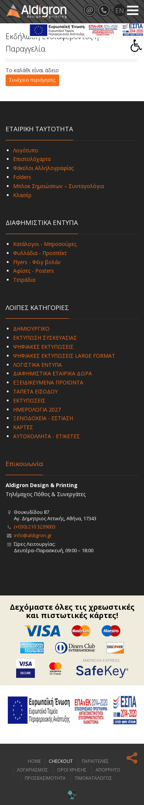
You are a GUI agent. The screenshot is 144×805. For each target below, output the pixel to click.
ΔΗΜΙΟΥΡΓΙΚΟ (31, 328)
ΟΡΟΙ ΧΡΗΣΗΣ (72, 770)
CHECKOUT (61, 761)
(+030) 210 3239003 (35, 526)
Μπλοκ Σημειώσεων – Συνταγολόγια (58, 186)
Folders (22, 177)
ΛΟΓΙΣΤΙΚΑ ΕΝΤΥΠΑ (37, 364)
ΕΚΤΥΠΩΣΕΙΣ (29, 400)
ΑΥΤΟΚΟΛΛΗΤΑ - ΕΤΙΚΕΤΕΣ (46, 436)
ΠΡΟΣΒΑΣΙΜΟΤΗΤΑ (45, 778)
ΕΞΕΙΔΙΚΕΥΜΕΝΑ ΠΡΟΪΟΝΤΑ (48, 382)
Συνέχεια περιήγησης (32, 80)
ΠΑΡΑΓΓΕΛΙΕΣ (95, 761)
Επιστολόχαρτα (32, 159)
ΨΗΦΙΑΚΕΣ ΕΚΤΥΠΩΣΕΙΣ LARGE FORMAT (64, 355)
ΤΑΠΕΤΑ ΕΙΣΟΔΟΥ (35, 391)
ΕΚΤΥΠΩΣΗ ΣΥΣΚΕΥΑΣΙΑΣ (45, 337)
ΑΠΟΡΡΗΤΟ (108, 770)
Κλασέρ (22, 195)
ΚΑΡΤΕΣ (23, 427)
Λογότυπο (25, 150)
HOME (34, 761)
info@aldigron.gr (33, 535)
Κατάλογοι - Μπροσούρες (44, 244)
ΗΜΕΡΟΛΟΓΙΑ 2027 (37, 409)
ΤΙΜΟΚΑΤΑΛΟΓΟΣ (93, 778)
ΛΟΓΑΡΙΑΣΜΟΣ (32, 770)
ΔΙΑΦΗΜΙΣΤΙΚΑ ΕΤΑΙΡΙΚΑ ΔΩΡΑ (52, 373)
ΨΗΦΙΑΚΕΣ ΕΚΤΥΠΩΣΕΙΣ (43, 346)
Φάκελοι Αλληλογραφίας (43, 168)
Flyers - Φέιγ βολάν (37, 262)
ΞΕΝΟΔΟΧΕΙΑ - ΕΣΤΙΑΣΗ (43, 418)
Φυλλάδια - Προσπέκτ (40, 253)
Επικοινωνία (24, 463)
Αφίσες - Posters (33, 270)
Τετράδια (24, 279)
